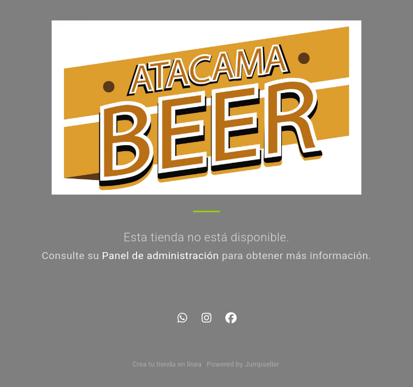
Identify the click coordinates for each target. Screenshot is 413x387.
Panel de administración (160, 255)
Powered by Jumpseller (242, 364)
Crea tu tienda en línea (167, 364)
